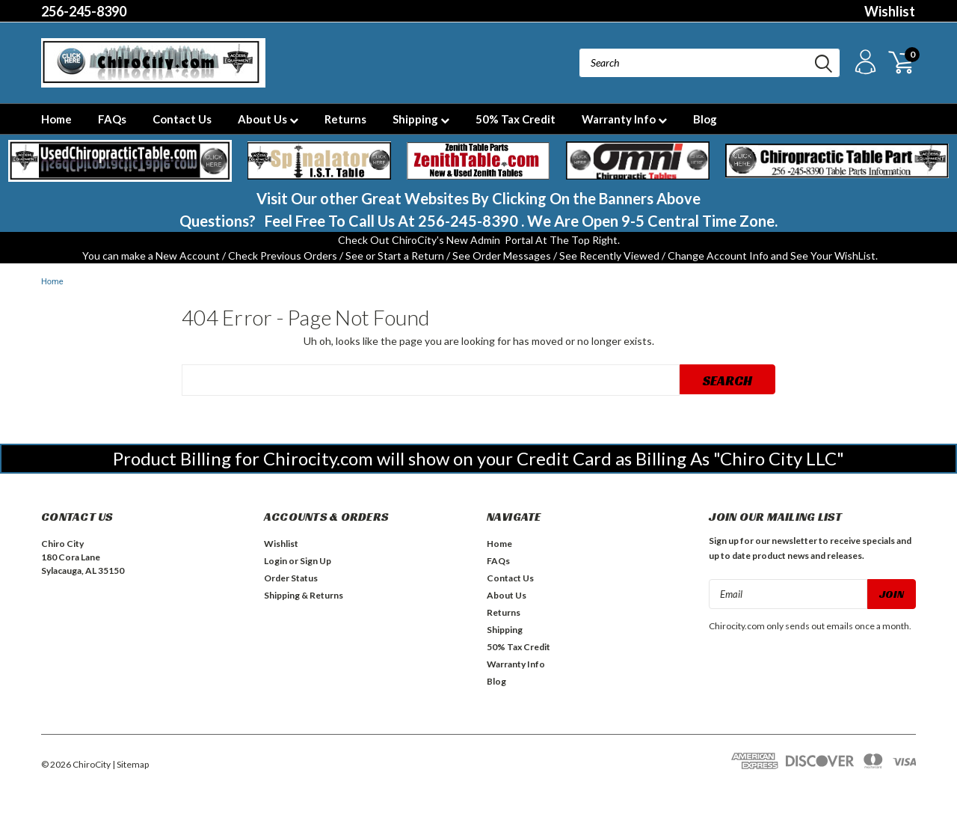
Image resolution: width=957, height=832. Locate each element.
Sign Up (315, 560)
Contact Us (182, 119)
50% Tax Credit (516, 119)
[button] (120, 161)
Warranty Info (624, 119)
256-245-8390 (83, 11)
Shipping (421, 119)
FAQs (112, 119)
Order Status (291, 578)
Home (56, 119)
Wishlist (889, 11)
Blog (705, 119)
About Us (268, 119)
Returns (345, 119)
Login (275, 560)
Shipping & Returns (303, 595)
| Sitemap (130, 764)
